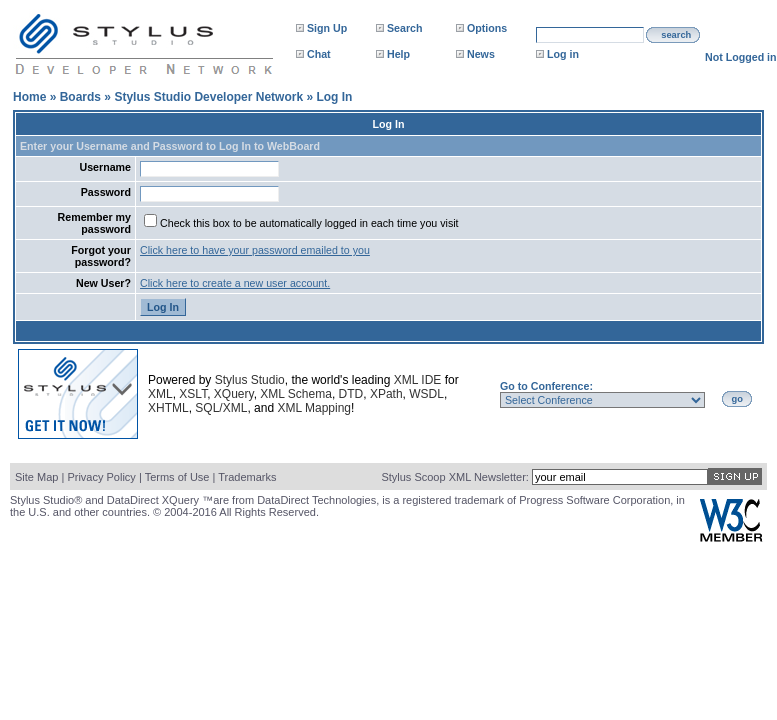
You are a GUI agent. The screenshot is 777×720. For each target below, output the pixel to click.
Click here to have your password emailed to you (255, 250)
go (737, 399)
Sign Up (327, 28)
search (676, 35)
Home (29, 97)
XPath (386, 394)
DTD (351, 394)
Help (398, 54)
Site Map (36, 477)
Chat (319, 54)
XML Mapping (314, 408)
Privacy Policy (101, 477)
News (481, 54)
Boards (80, 97)
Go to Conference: (546, 386)
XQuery (234, 394)
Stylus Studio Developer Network (208, 97)
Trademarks (247, 477)
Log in (563, 54)
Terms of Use (177, 477)
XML (160, 394)
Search (405, 28)
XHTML (168, 408)
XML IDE (418, 380)
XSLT (193, 394)
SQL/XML (221, 408)
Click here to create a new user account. (235, 283)
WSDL (426, 394)
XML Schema (296, 394)
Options (487, 28)
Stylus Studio (250, 380)
